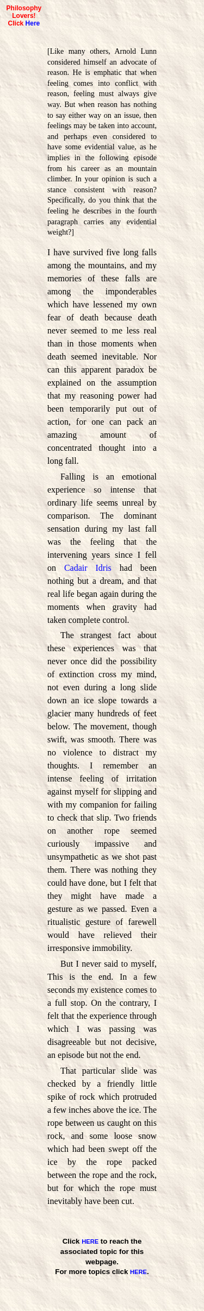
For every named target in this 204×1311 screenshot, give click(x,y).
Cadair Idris (88, 567)
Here (33, 23)
